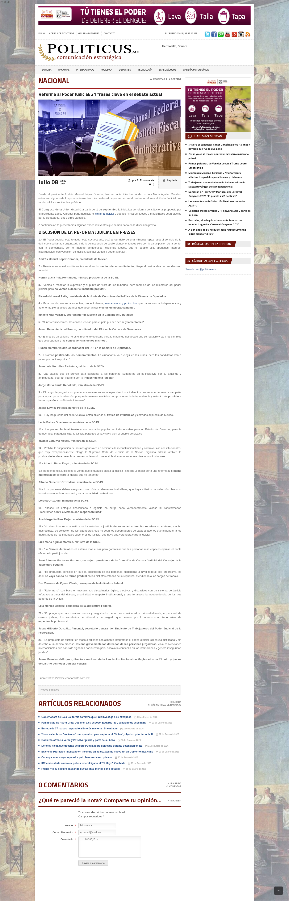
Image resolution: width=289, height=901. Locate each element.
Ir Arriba (174, 702)
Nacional (63, 69)
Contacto (109, 33)
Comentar (173, 786)
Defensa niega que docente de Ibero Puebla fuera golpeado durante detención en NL (91, 745)
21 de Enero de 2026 (129, 740)
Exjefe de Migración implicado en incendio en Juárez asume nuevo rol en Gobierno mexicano (97, 751)
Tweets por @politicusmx (200, 269)
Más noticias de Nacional (164, 705)
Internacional (85, 69)
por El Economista (141, 180)
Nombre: (69, 826)
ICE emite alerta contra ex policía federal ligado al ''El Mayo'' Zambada (83, 763)
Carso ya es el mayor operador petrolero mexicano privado (76, 757)
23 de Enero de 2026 (145, 717)
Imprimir (170, 180)
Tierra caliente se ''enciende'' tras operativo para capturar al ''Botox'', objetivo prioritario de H (97, 734)
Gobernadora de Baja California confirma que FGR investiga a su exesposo (86, 717)
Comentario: (67, 839)
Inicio (41, 33)
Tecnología (145, 69)
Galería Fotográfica (196, 69)
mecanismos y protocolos (121, 303)
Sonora (46, 69)
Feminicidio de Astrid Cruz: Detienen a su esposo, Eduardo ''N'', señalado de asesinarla (94, 722)
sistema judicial (105, 213)
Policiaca (106, 69)
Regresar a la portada (165, 79)
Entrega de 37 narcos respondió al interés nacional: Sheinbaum (79, 728)
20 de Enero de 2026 (167, 752)
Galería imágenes (89, 33)
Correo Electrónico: (63, 832)
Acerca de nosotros (61, 33)
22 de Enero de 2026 (131, 729)
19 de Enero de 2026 (139, 763)
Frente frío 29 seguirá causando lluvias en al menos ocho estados (80, 768)
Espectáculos (167, 69)
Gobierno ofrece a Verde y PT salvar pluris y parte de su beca (78, 740)
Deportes (125, 69)
